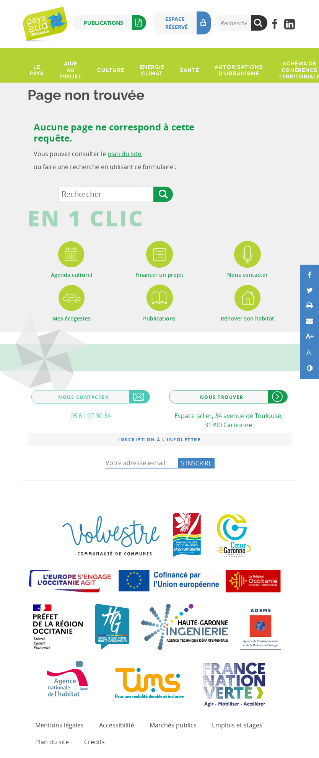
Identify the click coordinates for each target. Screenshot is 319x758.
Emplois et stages (237, 725)
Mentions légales (59, 725)
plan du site (124, 154)
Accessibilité (116, 725)
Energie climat (152, 70)
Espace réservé (188, 22)
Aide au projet (70, 70)
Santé (189, 70)
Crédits (94, 742)
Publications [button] (115, 22)
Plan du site (52, 742)
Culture (110, 70)
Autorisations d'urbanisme (239, 70)
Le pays (36, 70)
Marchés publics (173, 725)
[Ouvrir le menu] (29, 53)
